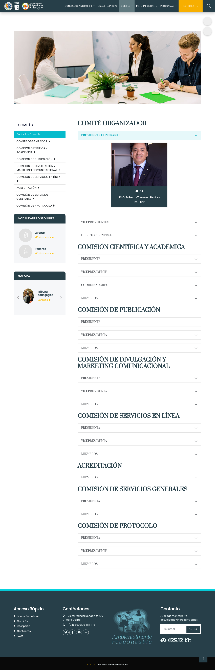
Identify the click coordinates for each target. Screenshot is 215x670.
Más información (45, 237)
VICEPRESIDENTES (95, 222)
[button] (18, 297)
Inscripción (23, 626)
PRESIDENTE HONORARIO (100, 135)
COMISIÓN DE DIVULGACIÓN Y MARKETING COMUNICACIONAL (38, 168)
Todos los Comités (28, 134)
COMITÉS (125, 6)
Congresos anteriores (78, 6)
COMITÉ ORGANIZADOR (33, 141)
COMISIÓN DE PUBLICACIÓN (36, 159)
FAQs (20, 636)
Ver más (44, 300)
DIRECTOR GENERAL (96, 235)
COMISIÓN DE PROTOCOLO (35, 206)
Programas (167, 6)
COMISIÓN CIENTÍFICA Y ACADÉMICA (31, 150)
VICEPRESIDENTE (94, 272)
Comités (22, 621)
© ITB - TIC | (92, 664)
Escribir (193, 629)
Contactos (24, 631)
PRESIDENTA (90, 428)
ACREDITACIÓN (28, 188)
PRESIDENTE (90, 259)
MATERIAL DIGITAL (145, 6)
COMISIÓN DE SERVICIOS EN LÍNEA (38, 179)
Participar (189, 6)
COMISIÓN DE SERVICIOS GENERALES (32, 197)
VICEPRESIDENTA (94, 335)
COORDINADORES (94, 285)
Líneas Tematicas (107, 6)
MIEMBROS (89, 298)
